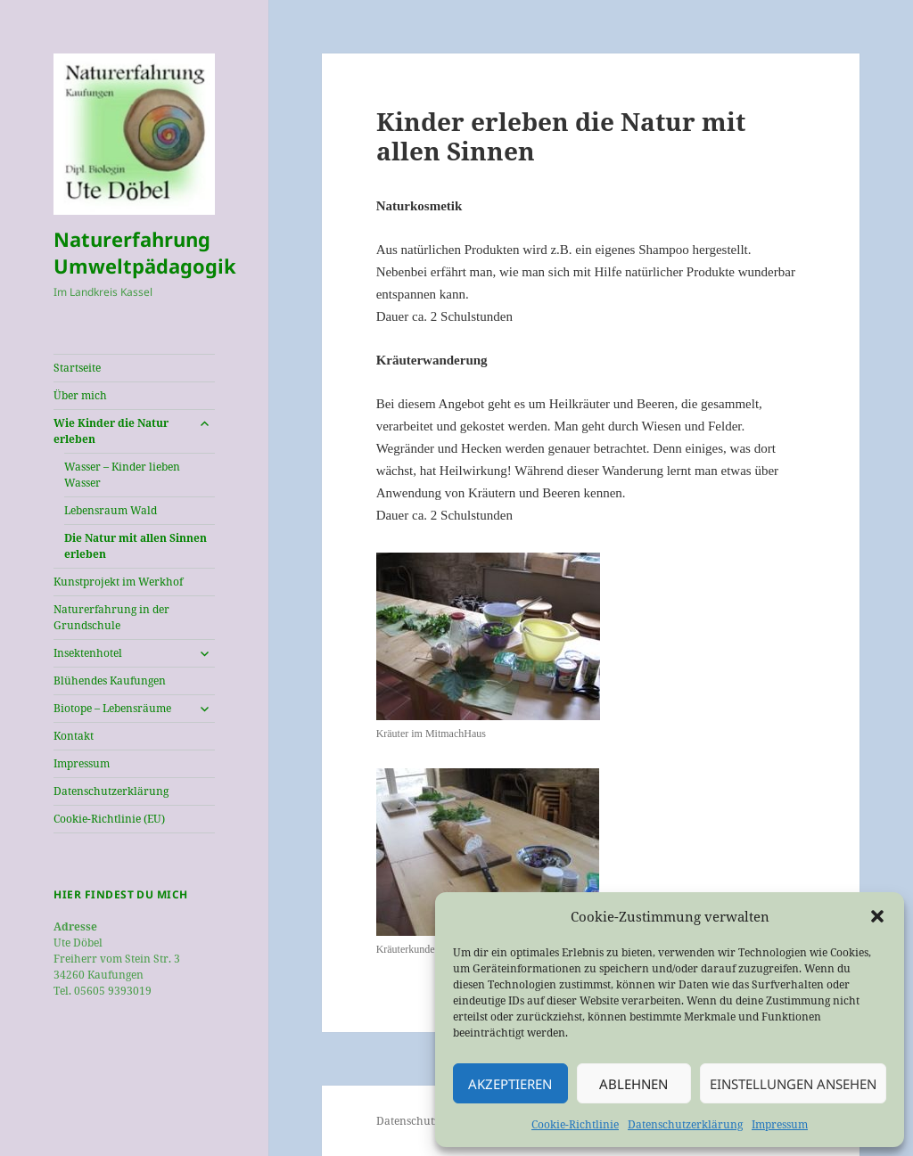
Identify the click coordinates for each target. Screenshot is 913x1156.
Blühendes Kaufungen (109, 680)
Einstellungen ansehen (793, 1084)
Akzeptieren (510, 1084)
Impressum (780, 1124)
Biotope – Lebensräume (112, 708)
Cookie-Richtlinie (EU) (109, 818)
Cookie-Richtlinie (575, 1124)
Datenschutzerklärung (685, 1124)
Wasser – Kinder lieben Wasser (122, 474)
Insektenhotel (87, 652)
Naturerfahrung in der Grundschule (111, 617)
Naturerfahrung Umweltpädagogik (144, 252)
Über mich (80, 395)
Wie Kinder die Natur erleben (111, 431)
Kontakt (73, 735)
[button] (877, 916)
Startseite (77, 367)
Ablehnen (633, 1084)
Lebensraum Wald (110, 510)
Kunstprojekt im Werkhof (118, 581)
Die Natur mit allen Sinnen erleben (135, 546)
